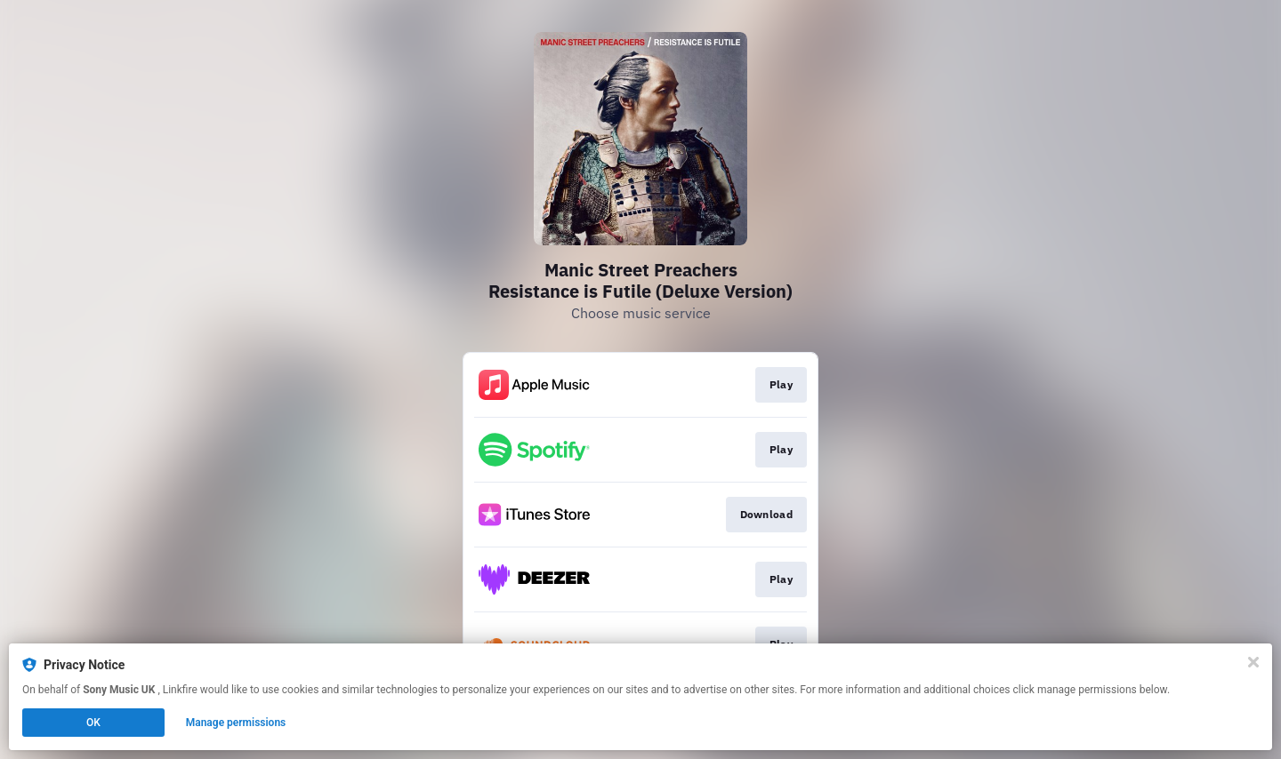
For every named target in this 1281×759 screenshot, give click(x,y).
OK (93, 722)
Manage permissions (236, 722)
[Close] (1253, 662)
